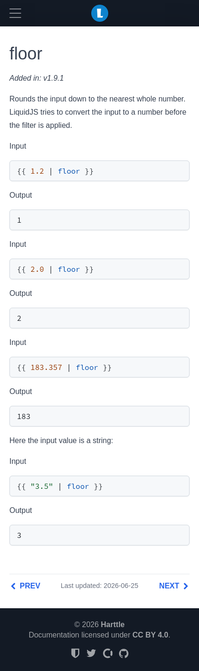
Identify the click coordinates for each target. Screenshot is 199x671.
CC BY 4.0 (150, 635)
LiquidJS (99, 13)
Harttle (113, 625)
